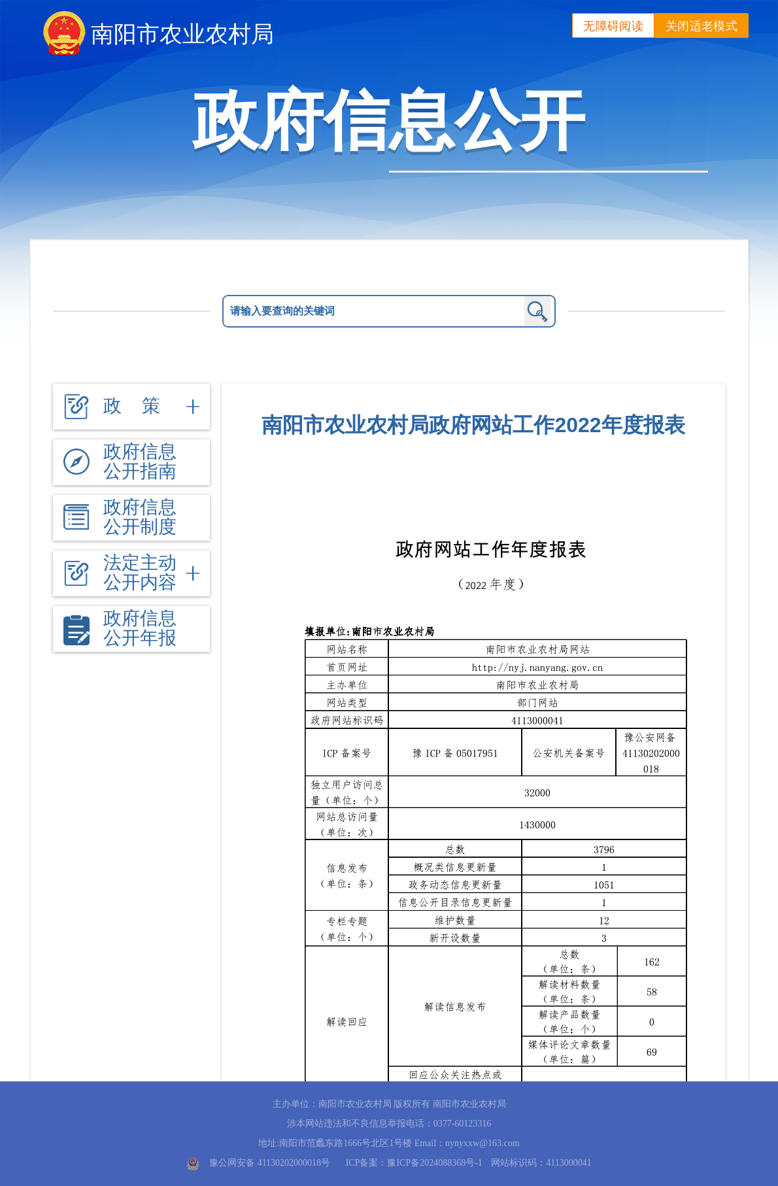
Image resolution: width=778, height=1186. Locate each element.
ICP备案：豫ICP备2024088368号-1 (414, 1163)
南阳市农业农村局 (182, 33)
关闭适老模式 (701, 26)
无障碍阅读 (613, 26)
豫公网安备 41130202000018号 (269, 1163)
